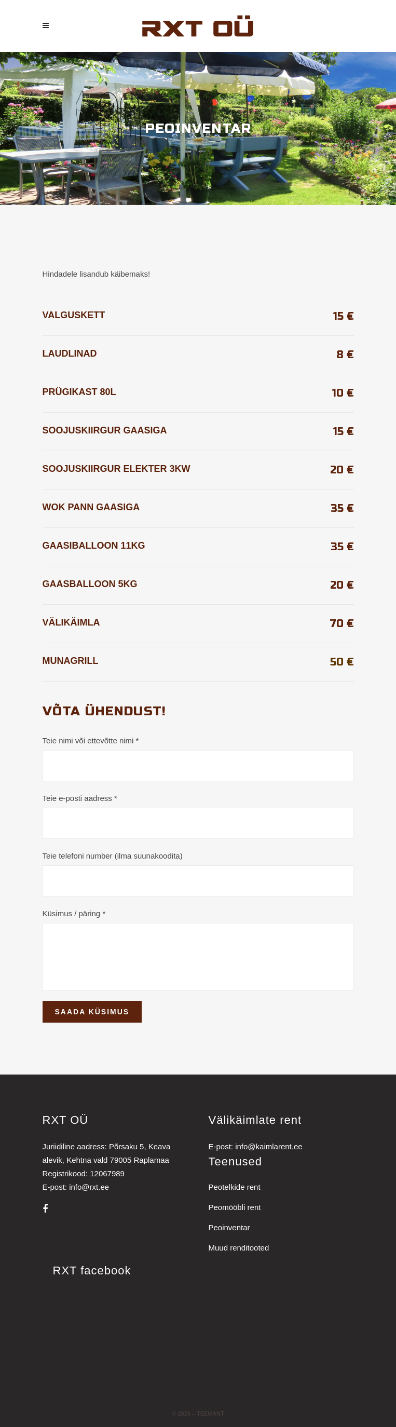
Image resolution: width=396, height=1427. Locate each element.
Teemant (210, 1413)
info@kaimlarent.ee (268, 1146)
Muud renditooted (239, 1247)
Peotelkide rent (235, 1187)
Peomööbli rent (235, 1207)
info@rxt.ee (89, 1187)
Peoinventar (229, 1227)
